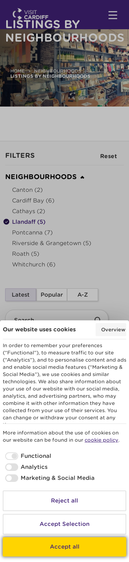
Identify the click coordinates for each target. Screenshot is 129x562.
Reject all (64, 500)
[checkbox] (27, 456)
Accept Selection (64, 524)
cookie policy (101, 440)
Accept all (64, 546)
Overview (113, 329)
